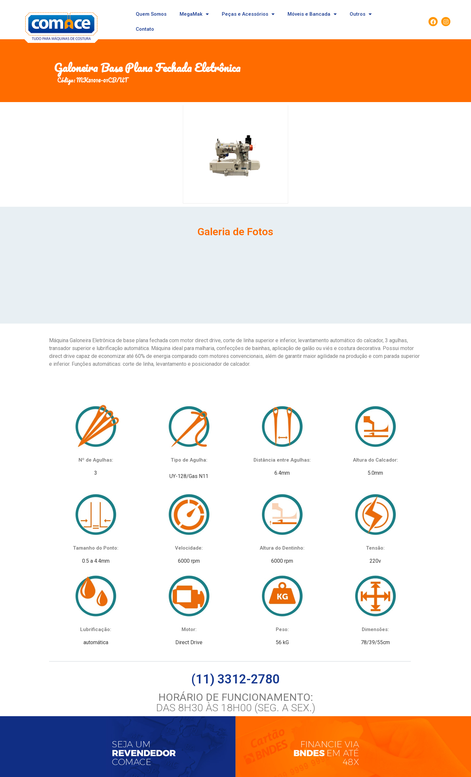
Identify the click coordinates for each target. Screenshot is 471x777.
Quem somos (67, 750)
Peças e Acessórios (248, 14)
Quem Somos (151, 14)
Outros (361, 14)
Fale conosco (153, 750)
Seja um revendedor (110, 750)
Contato (145, 29)
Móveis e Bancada (312, 14)
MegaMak (194, 14)
